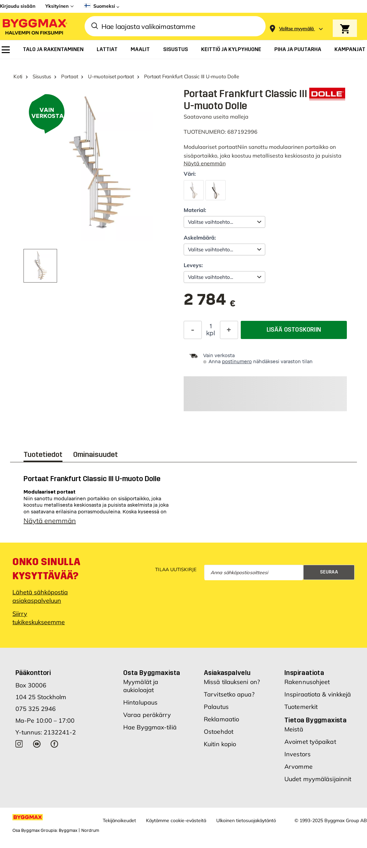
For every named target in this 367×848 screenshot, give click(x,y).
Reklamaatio (221, 719)
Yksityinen (56, 6)
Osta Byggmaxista (151, 673)
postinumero (237, 362)
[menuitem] (6, 49)
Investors (297, 754)
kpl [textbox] (210, 333)
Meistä (293, 729)
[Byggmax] (34, 26)
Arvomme (298, 766)
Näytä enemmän (205, 163)
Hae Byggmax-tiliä (150, 727)
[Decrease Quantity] (193, 330)
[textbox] (209, 303)
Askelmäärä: (200, 238)
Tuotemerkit (301, 707)
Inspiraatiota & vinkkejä (317, 694)
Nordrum (90, 830)
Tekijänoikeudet (119, 820)
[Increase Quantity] (229, 330)
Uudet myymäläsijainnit (317, 779)
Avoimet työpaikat (310, 742)
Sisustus (42, 76)
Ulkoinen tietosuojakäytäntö (246, 820)
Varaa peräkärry (147, 715)
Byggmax (68, 830)
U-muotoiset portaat (111, 76)
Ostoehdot (218, 731)
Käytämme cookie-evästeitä (176, 820)
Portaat (69, 76)
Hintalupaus (140, 702)
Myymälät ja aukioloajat (140, 686)
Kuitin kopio (220, 744)
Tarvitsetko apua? (229, 694)
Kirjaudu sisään (17, 6)
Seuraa (329, 572)
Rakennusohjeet (307, 682)
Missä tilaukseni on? (232, 682)
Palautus (216, 707)
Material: (195, 210)
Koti (17, 76)
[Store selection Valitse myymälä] (296, 29)
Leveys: (193, 265)
